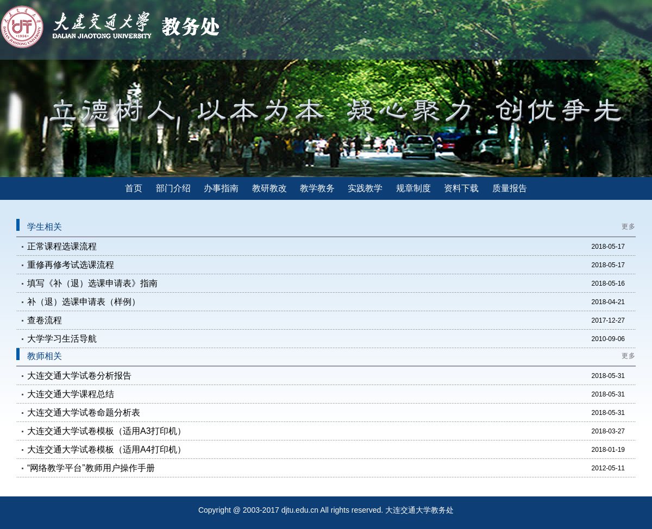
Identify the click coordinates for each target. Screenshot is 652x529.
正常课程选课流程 (62, 246)
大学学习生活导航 (62, 338)
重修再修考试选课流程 (70, 264)
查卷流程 (44, 320)
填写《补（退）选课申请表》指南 (92, 283)
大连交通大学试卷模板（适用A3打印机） (106, 431)
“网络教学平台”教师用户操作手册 (91, 468)
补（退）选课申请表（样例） (83, 301)
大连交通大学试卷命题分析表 (83, 412)
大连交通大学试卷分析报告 (79, 375)
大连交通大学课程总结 (70, 394)
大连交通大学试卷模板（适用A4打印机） (106, 449)
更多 (629, 226)
